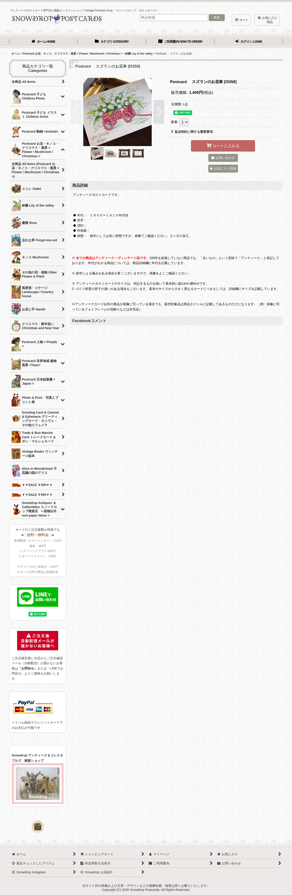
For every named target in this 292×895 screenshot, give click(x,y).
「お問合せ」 (27, 668)
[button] (76, 112)
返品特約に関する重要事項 (192, 132)
